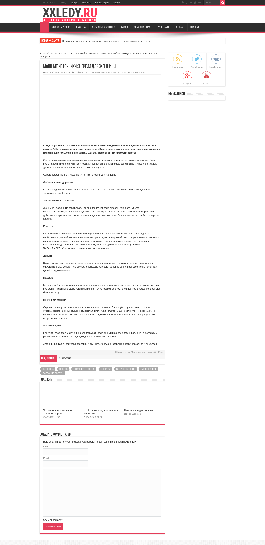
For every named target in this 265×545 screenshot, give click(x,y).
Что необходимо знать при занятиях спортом (57, 412)
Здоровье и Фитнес (103, 27)
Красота (81, 27)
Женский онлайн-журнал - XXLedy (58, 53)
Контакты (86, 2)
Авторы (74, 2)
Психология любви (109, 53)
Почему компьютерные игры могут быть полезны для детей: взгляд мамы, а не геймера (106, 41)
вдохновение (148, 369)
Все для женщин (125, 369)
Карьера (194, 27)
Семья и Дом (142, 27)
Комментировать (118, 72)
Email (46, 458)
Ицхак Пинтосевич (84, 369)
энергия (106, 369)
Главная (44, 27)
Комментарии (102, 2)
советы (63, 369)
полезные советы (53, 373)
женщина (48, 369)
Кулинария (163, 27)
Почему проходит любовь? (138, 410)
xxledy (48, 72)
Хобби (179, 27)
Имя (46, 446)
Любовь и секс (61, 27)
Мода (124, 27)
